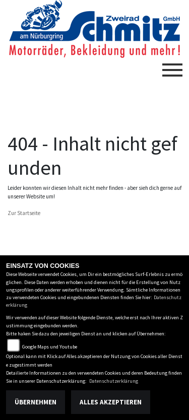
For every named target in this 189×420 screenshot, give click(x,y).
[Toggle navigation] (172, 66)
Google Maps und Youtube (49, 346)
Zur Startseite (24, 213)
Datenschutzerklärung (113, 381)
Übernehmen (35, 402)
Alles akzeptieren (111, 402)
